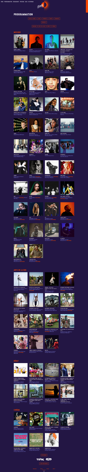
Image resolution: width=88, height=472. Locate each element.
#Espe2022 (15, 134)
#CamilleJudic (35, 310)
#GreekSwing (47, 135)
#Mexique (21, 50)
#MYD (33, 92)
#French (51, 92)
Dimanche (57, 18)
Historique (31, 1)
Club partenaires (44, 463)
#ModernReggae (19, 114)
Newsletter (35, 468)
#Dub (69, 54)
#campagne (20, 218)
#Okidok (34, 289)
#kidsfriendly (67, 332)
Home (2, 1)
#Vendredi (40, 50)
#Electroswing (66, 54)
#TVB (56, 430)
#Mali (24, 71)
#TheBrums (50, 197)
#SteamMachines (19, 330)
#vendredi (15, 93)
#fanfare (53, 309)
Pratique (22, 1)
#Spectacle (19, 288)
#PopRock (46, 51)
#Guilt (18, 197)
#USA (24, 92)
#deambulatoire (62, 332)
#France (34, 50)
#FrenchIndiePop (62, 72)
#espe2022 (15, 71)
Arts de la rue (42, 26)
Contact (47, 468)
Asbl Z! (54, 468)
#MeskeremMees (50, 176)
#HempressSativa (19, 113)
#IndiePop (30, 114)
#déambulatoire (16, 352)
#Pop (17, 198)
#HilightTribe (47, 71)
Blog (26, 1)
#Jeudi (61, 53)
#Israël (50, 50)
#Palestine (18, 176)
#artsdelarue (35, 288)
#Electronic (62, 54)
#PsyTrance (51, 72)
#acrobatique (19, 289)
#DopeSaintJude (31, 134)
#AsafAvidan (47, 50)
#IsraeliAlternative (35, 114)
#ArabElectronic (16, 177)
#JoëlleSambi (66, 197)
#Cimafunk (62, 92)
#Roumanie (23, 155)
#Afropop (21, 72)
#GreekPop (50, 135)
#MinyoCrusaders (62, 134)
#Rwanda (36, 50)
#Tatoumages (23, 351)
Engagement (16, 1)
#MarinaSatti (47, 134)
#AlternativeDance (20, 93)
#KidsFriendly (16, 290)
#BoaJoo (34, 197)
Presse (41, 468)
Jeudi (39, 18)
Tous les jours (32, 18)
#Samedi (24, 50)
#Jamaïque (24, 113)
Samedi (50, 18)
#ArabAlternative (39, 177)
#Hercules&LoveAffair (20, 92)
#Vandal (18, 134)
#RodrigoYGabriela (16, 50)
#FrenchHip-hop (31, 51)
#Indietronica (31, 93)
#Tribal (70, 113)
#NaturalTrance (47, 72)
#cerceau (15, 289)
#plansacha (54, 401)
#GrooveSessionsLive (66, 53)
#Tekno (72, 113)
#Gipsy (22, 156)
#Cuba (65, 92)
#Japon (67, 134)
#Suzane (61, 71)
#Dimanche (53, 50)
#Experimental (49, 198)
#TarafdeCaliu (19, 155)
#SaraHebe (46, 113)
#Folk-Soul (34, 177)
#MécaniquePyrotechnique (64, 289)
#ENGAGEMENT (16, 218)
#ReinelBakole (66, 176)
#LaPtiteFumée (62, 113)
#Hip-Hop (53, 113)
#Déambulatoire (54, 330)
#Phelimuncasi (66, 155)
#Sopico (46, 92)
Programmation (8, 1)
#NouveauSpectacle (40, 288)
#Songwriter (51, 177)
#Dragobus (50, 330)
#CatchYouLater (23, 310)
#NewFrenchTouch (37, 51)
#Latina (56, 113)
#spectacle (31, 289)
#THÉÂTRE (30, 351)
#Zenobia (15, 176)
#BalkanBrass (19, 156)
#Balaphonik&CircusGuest (48, 310)
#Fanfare (37, 331)
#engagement (50, 401)
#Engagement (35, 351)
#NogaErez (34, 113)
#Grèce (50, 134)
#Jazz (52, 198)
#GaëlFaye (30, 50)
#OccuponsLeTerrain (17, 219)
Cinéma (53, 26)
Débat (48, 26)
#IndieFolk (56, 50)
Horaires (44, 22)
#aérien (26, 288)
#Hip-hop (70, 53)
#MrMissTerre (70, 331)
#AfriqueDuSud (71, 155)
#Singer (48, 177)
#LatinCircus (23, 288)
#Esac (18, 311)
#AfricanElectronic (32, 135)
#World (18, 72)
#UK (20, 134)
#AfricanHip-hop (37, 135)
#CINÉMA (30, 428)
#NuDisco (15, 94)
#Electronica (25, 93)
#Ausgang (49, 155)
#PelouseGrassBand (71, 309)
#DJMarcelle (31, 155)
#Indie (15, 198)
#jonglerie (22, 289)
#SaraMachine (70, 197)
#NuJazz (68, 177)
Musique (34, 26)
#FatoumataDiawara (20, 71)
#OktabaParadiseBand (32, 331)
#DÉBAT (15, 381)
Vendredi (45, 18)
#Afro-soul (65, 177)
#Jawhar (34, 176)
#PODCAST (15, 428)
